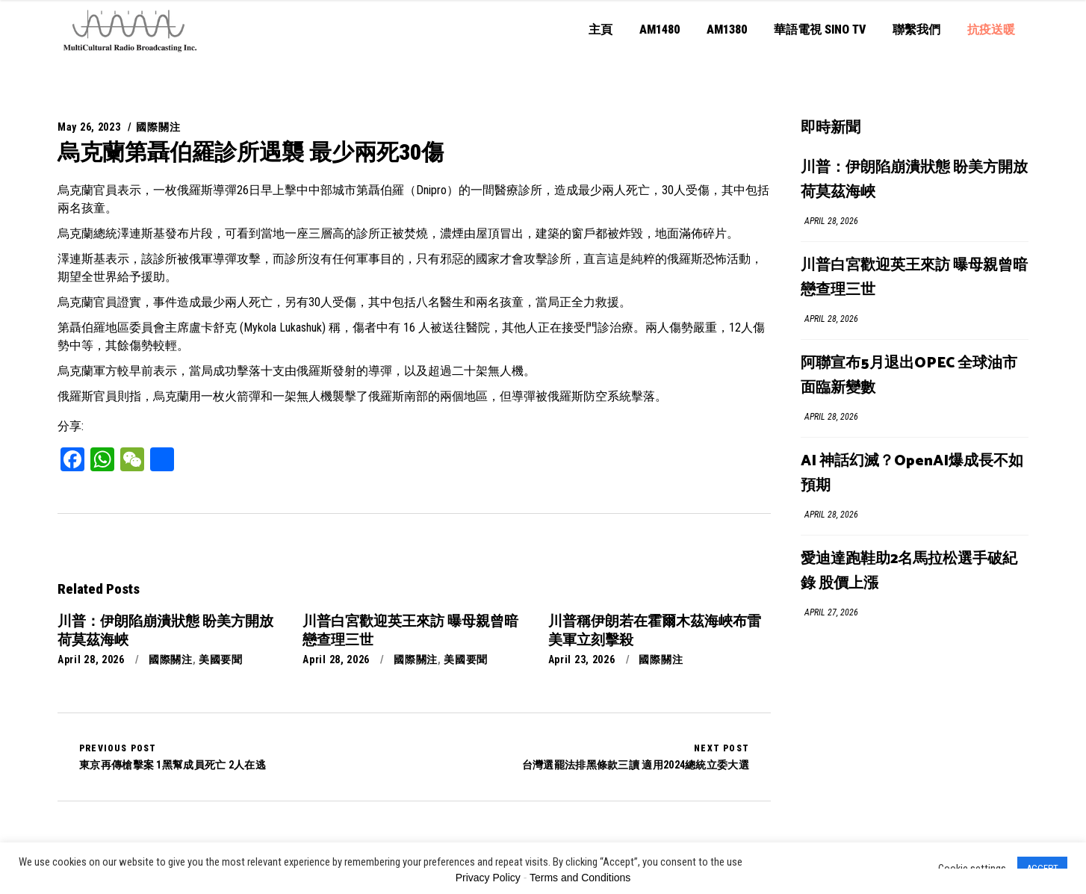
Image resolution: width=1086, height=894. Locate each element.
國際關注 (158, 127)
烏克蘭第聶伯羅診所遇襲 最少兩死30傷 (251, 152)
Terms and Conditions (580, 878)
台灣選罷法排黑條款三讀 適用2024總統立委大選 (635, 756)
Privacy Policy (488, 878)
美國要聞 (221, 659)
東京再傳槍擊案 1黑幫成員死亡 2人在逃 (172, 756)
